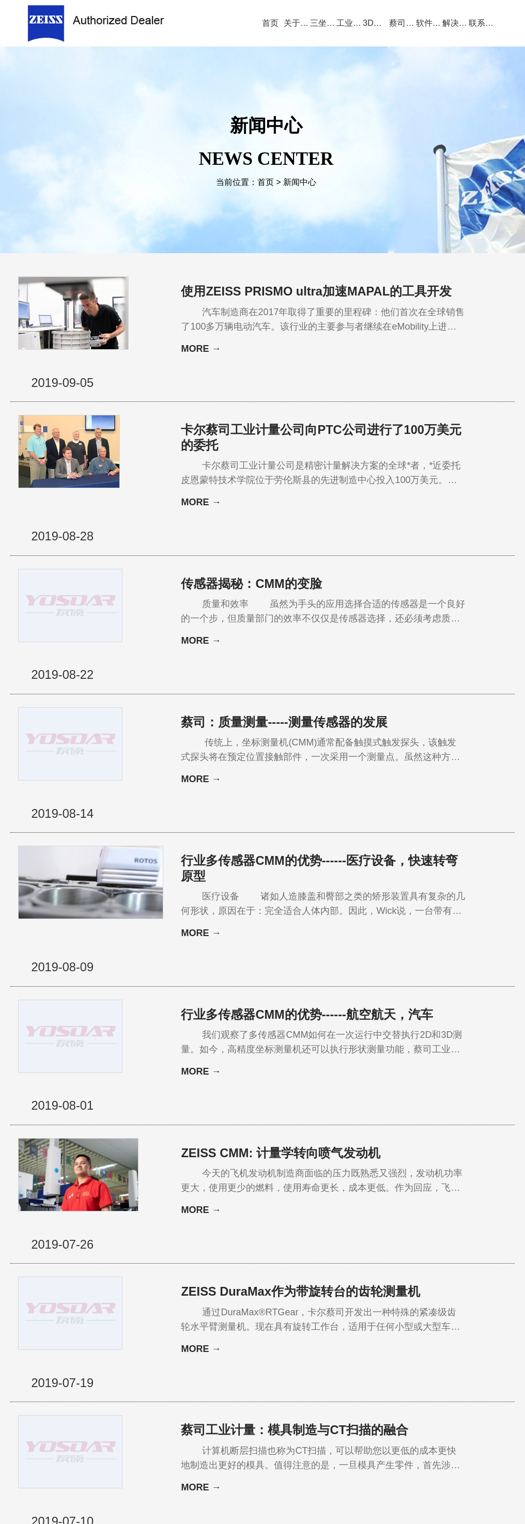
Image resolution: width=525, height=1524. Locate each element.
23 (259, 1327)
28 (331, 1327)
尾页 (394, 1327)
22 (244, 1327)
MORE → (201, 365)
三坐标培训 (405, 1375)
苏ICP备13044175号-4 (279, 1501)
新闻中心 (299, 182)
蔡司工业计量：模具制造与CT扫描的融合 (294, 1225)
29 (347, 1327)
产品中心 (161, 1375)
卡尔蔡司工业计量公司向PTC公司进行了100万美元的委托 (292, 422)
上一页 (191, 1327)
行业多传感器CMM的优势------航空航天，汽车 (295, 880)
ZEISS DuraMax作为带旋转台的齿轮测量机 (295, 1110)
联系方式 (453, 1375)
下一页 (368, 1327)
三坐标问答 (352, 1375)
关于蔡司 (116, 1375)
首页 (265, 182)
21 (229, 1327)
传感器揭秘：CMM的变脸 (251, 536)
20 (213, 1327)
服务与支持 (300, 1375)
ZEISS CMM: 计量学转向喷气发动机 (281, 995)
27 (316, 1327)
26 (301, 1327)
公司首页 (71, 1375)
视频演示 (206, 1375)
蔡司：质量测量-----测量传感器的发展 (284, 643)
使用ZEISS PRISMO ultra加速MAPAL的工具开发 (293, 299)
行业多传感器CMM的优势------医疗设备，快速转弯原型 (295, 758)
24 (275, 1327)
